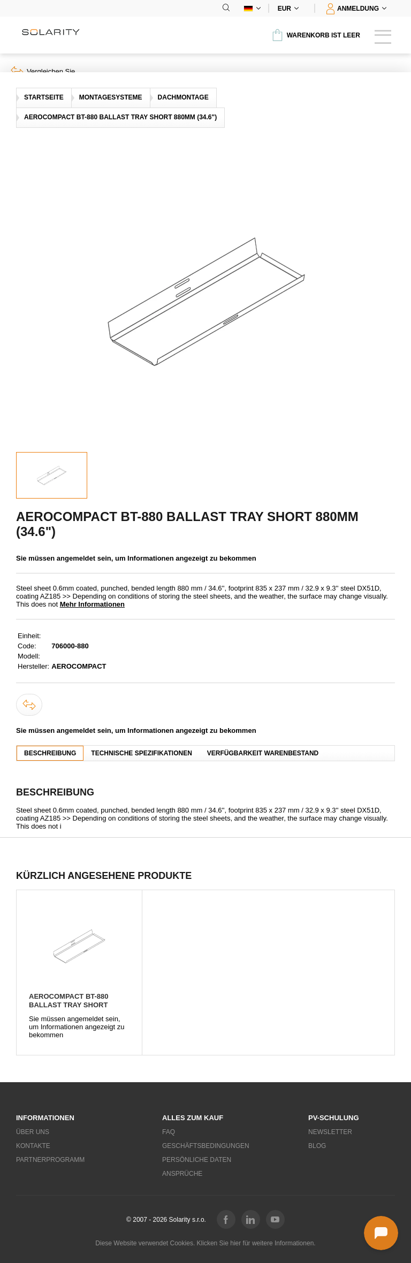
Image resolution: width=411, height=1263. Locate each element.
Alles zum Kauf (192, 1118)
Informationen (45, 1118)
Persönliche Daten (196, 1160)
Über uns (32, 1132)
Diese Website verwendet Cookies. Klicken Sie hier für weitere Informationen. (205, 1243)
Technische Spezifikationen (141, 753)
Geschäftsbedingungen (205, 1146)
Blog (317, 1146)
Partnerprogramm (50, 1160)
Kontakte (33, 1146)
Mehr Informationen (92, 604)
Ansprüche (182, 1173)
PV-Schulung (333, 1118)
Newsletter (330, 1132)
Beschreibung (50, 753)
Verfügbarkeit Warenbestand (262, 753)
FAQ (168, 1132)
